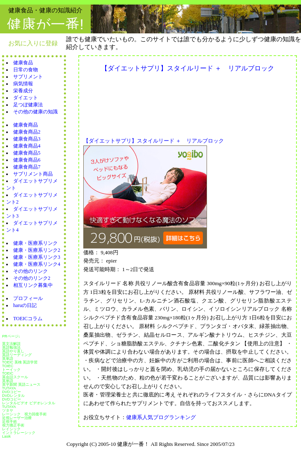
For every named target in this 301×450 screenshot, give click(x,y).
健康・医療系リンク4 (36, 264)
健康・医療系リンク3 (36, 257)
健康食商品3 (26, 139)
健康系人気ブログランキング (161, 417)
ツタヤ (7, 410)
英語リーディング (17, 355)
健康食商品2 (26, 132)
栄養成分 (23, 91)
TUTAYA (9, 388)
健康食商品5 (26, 153)
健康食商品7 (26, 167)
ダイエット (25, 98)
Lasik (6, 436)
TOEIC (7, 373)
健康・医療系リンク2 (36, 250)
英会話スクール (15, 377)
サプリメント (28, 77)
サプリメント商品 (33, 174)
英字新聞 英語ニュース (21, 384)
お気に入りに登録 (33, 43)
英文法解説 (11, 344)
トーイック (11, 370)
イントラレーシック (18, 433)
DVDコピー (11, 392)
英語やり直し (13, 351)
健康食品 (23, 63)
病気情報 (23, 84)
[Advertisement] (119, 102)
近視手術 (9, 422)
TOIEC (7, 366)
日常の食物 (25, 70)
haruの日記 (25, 305)
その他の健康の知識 (35, 112)
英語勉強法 (11, 347)
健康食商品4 (26, 146)
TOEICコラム (27, 318)
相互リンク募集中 (33, 285)
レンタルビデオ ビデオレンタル (28, 403)
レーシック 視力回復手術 (24, 414)
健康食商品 (25, 125)
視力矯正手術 (13, 425)
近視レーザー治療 (17, 418)
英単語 (7, 358)
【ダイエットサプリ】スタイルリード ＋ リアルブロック (153, 141)
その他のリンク (30, 271)
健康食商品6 (26, 160)
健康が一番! (45, 24)
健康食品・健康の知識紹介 (45, 10)
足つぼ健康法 (28, 105)
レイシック (11, 429)
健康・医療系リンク (35, 243)
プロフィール (28, 298)
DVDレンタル (13, 396)
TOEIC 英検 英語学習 (20, 362)
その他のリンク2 (31, 278)
